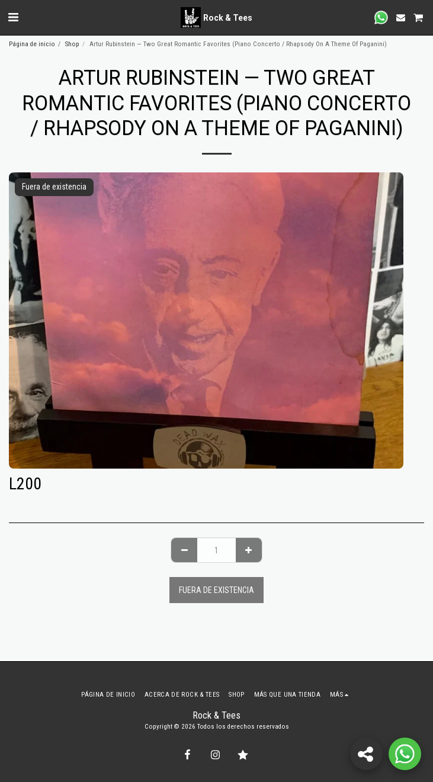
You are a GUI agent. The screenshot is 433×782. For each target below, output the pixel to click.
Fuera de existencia (216, 590)
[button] (13, 17)
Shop (72, 44)
